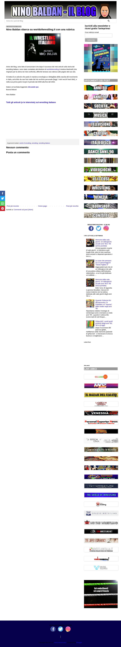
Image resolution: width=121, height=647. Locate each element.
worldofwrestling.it (53, 69)
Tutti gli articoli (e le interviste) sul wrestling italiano (31, 102)
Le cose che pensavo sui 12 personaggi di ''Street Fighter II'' (103, 263)
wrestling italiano (44, 143)
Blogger (79, 642)
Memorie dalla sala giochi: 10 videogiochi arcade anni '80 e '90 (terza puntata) (103, 282)
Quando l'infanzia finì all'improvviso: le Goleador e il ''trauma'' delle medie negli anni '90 (103, 304)
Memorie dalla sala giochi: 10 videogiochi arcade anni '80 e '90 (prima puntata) (103, 243)
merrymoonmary (60, 642)
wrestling (35, 143)
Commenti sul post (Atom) (23, 210)
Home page (42, 206)
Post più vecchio (72, 206)
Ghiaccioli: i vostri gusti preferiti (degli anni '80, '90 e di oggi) (104, 323)
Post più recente (13, 206)
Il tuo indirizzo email (92, 32)
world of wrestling (25, 143)
